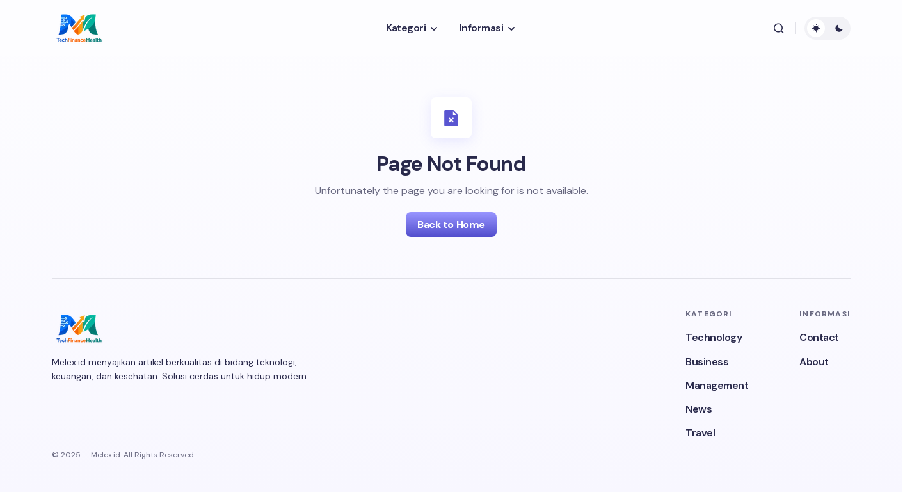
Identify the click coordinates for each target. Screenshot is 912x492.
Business (706, 361)
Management (716, 385)
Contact (819, 337)
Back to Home (450, 224)
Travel (700, 432)
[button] (779, 28)
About (814, 361)
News (698, 409)
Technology (713, 337)
